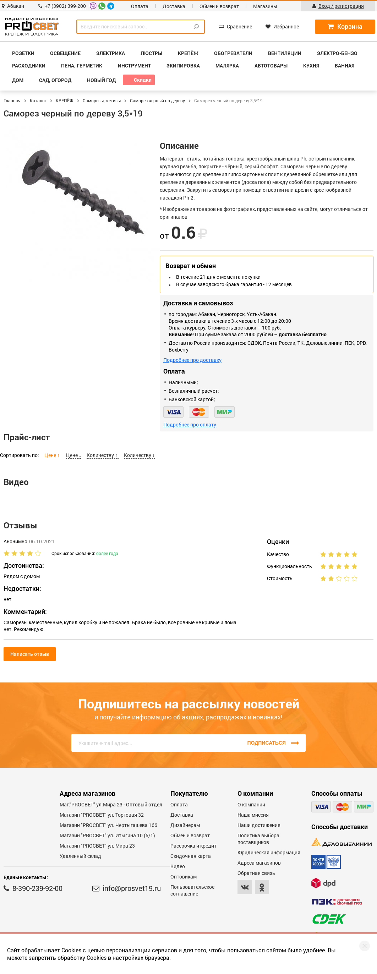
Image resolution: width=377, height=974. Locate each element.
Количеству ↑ (103, 455)
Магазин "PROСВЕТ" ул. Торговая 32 (102, 814)
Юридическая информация (268, 852)
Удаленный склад (80, 856)
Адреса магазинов (259, 862)
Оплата (139, 6)
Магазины (265, 6)
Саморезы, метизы (102, 100)
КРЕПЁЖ (64, 100)
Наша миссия (253, 814)
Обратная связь (256, 873)
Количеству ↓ (139, 455)
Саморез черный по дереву (157, 100)
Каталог (38, 100)
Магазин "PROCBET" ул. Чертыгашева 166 (108, 825)
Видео (177, 866)
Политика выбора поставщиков (258, 838)
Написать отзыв (29, 654)
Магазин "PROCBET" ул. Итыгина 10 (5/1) (107, 835)
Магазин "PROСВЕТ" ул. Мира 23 (97, 845)
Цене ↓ (73, 455)
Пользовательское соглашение (192, 890)
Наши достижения (258, 825)
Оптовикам (183, 876)
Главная (12, 100)
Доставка (174, 6)
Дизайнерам (185, 825)
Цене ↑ (52, 455)
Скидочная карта (190, 856)
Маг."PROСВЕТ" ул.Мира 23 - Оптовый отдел (111, 804)
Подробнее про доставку (192, 360)
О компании (251, 804)
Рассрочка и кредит (193, 845)
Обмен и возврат (219, 6)
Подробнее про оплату (189, 424)
